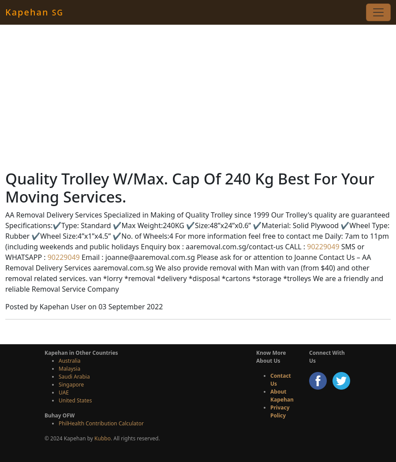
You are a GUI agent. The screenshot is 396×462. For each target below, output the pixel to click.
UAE (64, 392)
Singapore (71, 384)
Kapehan (34, 12)
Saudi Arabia (74, 376)
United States (75, 400)
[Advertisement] (198, 97)
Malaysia (69, 368)
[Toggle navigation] (378, 12)
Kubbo (102, 438)
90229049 (322, 247)
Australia (70, 360)
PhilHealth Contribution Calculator (101, 423)
